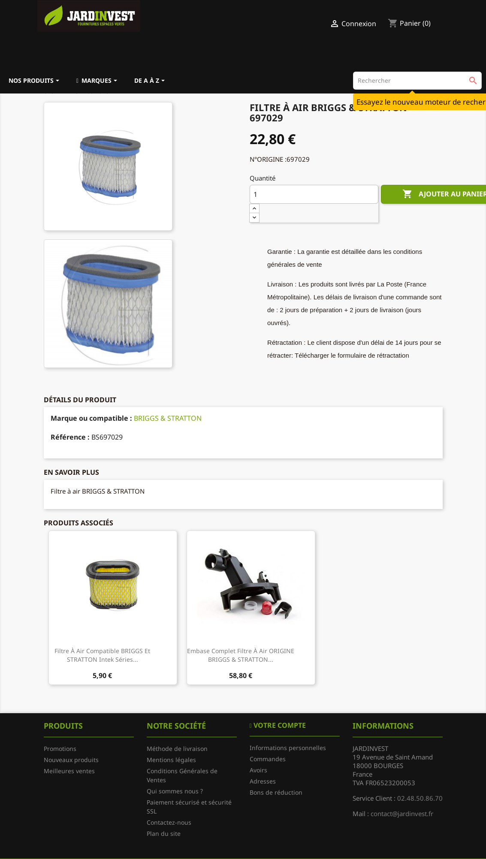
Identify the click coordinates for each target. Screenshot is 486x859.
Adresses (263, 781)
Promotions (60, 748)
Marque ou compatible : (91, 418)
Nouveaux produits (71, 760)
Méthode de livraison (177, 748)
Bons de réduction (276, 792)
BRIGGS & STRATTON (168, 418)
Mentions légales (171, 760)
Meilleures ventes (69, 771)
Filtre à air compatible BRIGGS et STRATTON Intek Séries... (102, 655)
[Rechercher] (417, 81)
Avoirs (258, 770)
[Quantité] (314, 194)
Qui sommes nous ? (175, 791)
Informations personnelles (288, 748)
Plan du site (164, 833)
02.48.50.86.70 (420, 798)
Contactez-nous (169, 822)
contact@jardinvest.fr (402, 813)
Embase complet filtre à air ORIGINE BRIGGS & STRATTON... (240, 655)
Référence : (70, 437)
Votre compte (279, 725)
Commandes (268, 759)
